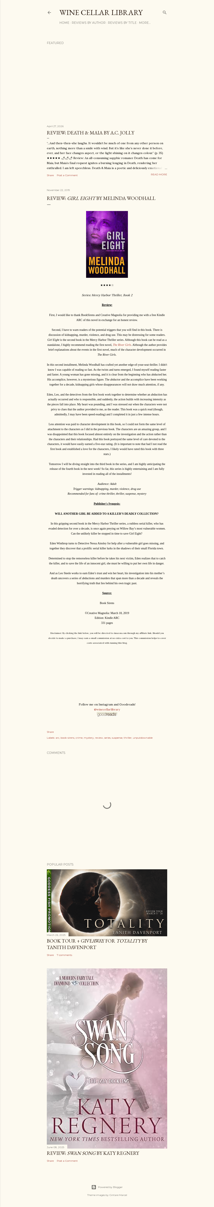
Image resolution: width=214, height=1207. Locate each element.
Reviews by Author (89, 23)
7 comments (64, 955)
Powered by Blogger (107, 1187)
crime (79, 737)
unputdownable (143, 737)
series (107, 737)
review (99, 737)
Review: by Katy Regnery (93, 1153)
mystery (89, 737)
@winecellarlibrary (107, 709)
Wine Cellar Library (101, 12)
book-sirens (67, 737)
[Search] (164, 12)
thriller (128, 737)
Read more (159, 174)
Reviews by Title (122, 23)
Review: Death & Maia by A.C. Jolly (90, 132)
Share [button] (50, 175)
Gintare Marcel (118, 1195)
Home (64, 23)
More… (145, 23)
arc (57, 737)
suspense (117, 737)
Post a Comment (67, 175)
